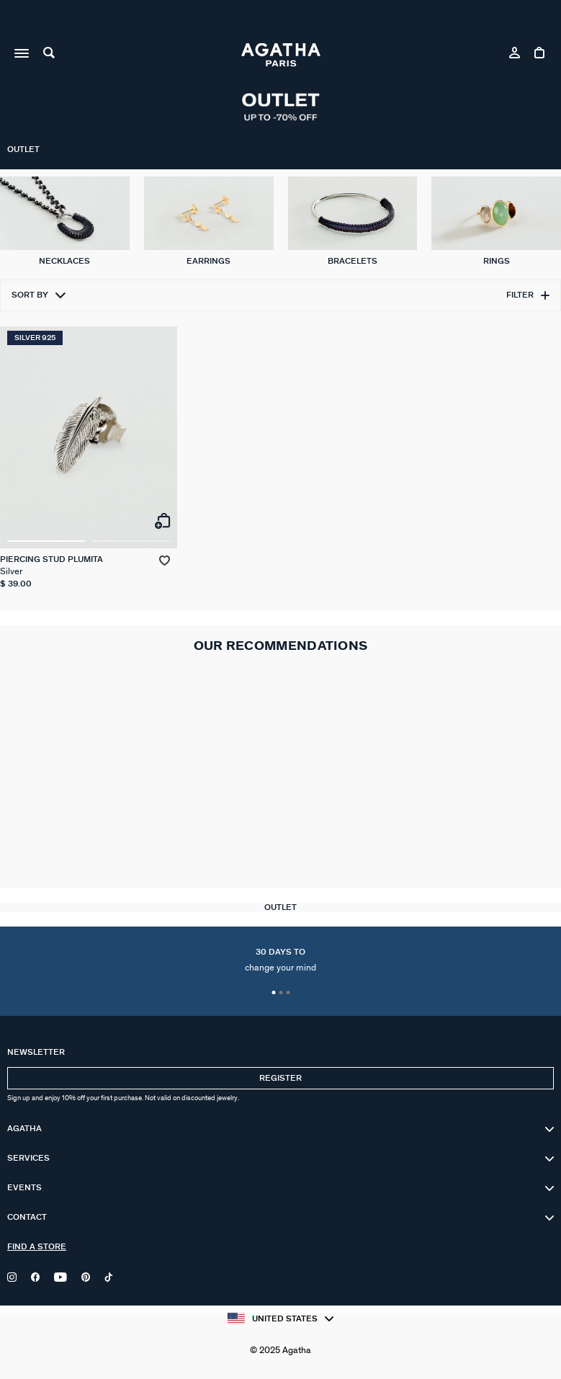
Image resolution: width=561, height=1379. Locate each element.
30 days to (280, 960)
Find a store (36, 1247)
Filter (527, 295)
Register (280, 1078)
